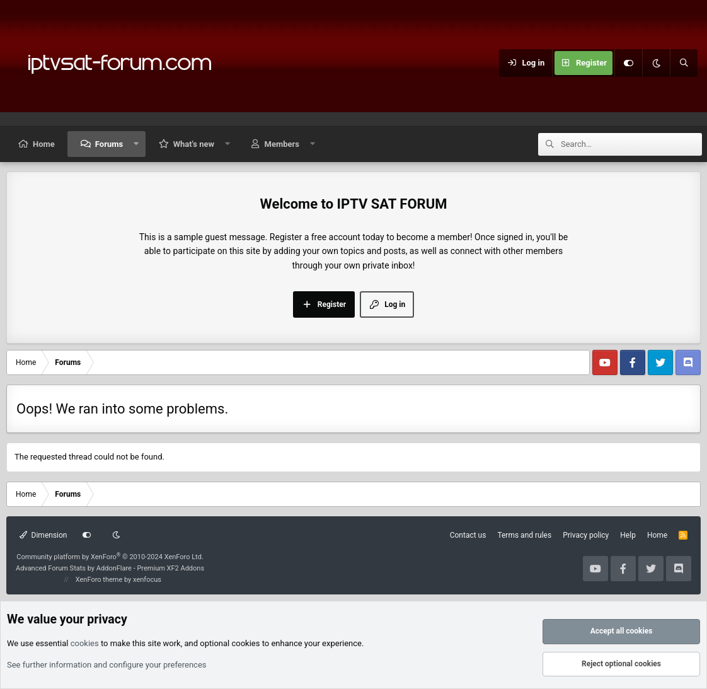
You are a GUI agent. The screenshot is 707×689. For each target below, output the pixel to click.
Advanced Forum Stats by (110, 568)
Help (628, 535)
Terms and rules (524, 535)
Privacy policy (586, 535)
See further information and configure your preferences (107, 664)
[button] (136, 144)
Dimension (43, 535)
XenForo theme (99, 580)
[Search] (684, 63)
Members (282, 144)
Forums (109, 144)
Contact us (468, 535)
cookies (85, 643)
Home (44, 144)
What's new (193, 144)
